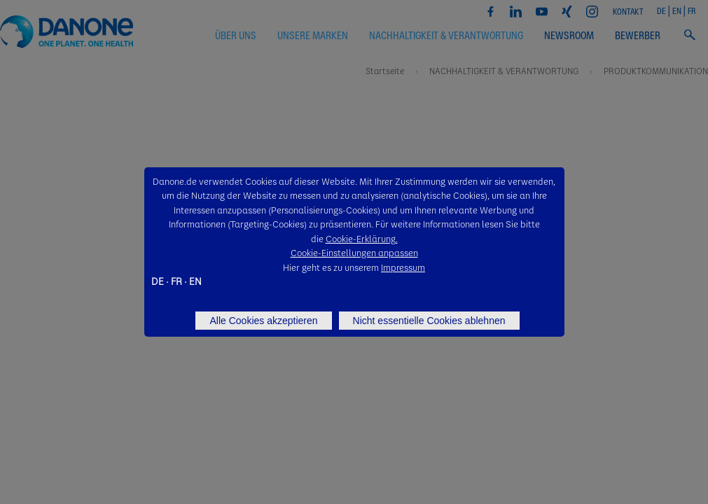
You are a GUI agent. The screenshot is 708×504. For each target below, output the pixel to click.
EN (195, 280)
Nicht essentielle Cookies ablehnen (429, 320)
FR (176, 280)
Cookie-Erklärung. (362, 238)
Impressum (403, 267)
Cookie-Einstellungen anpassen (354, 252)
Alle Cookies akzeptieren (263, 320)
